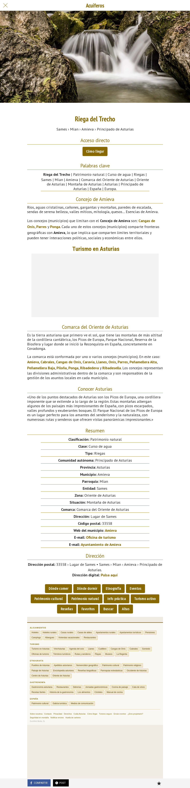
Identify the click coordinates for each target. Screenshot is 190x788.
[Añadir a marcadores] (159, 783)
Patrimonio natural (85, 599)
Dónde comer (58, 589)
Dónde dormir (87, 589)
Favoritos (88, 609)
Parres (41, 226)
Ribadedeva (89, 367)
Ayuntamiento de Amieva (101, 544)
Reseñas (67, 609)
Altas (126, 609)
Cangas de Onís (68, 362)
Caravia (89, 362)
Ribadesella (111, 367)
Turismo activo (145, 599)
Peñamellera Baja (41, 367)
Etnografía (113, 589)
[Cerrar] (5, 5)
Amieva (33, 362)
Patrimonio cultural (48, 599)
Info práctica (116, 599)
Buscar (108, 609)
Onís (112, 362)
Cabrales (47, 362)
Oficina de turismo (101, 537)
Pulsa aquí (109, 575)
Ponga (55, 226)
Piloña (62, 367)
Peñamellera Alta (143, 362)
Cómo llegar (95, 151)
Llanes (101, 362)
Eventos (135, 589)
